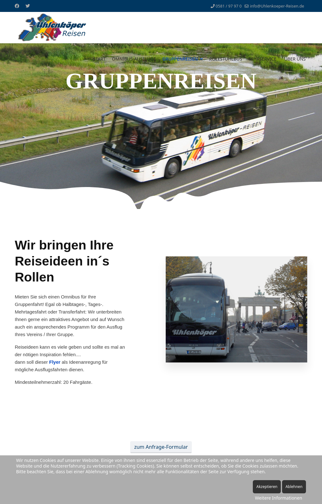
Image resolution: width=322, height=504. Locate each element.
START (99, 59)
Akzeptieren (266, 486)
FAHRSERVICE (262, 59)
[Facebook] (17, 6)
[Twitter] (27, 6)
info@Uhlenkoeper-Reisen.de (277, 6)
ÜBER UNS (295, 59)
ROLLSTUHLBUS (225, 59)
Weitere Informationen (278, 498)
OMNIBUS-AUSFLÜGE (134, 59)
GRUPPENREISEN (180, 59)
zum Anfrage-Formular (161, 446)
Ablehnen (294, 486)
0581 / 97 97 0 (229, 6)
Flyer (54, 362)
